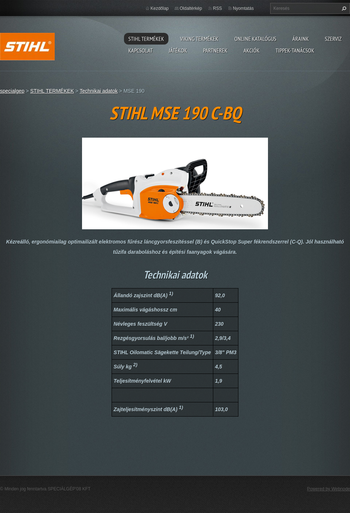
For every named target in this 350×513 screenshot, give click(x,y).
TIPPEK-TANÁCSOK (295, 50)
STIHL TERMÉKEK (146, 38)
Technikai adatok (98, 91)
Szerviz (333, 38)
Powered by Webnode (328, 488)
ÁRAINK (300, 38)
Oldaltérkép (191, 8)
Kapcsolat (140, 50)
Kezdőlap (160, 8)
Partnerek (215, 50)
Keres (343, 8)
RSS (217, 8)
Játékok (178, 50)
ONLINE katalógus (255, 38)
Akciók (252, 50)
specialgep (12, 91)
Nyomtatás (243, 8)
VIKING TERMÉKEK (199, 38)
